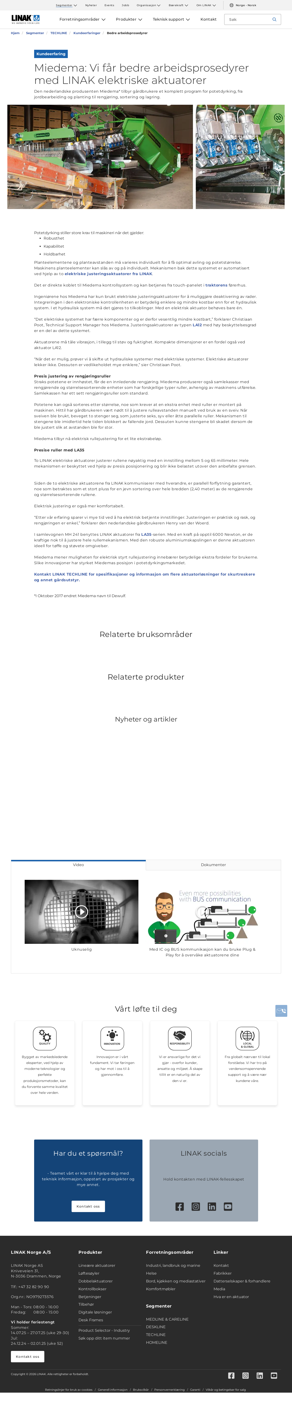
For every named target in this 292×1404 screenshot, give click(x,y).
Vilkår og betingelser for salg (226, 1389)
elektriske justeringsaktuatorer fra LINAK (108, 274)
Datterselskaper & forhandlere (242, 1281)
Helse (151, 1273)
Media (219, 1289)
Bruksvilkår (141, 1389)
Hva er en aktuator (231, 1297)
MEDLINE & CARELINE (167, 1319)
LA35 (146, 534)
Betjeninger (89, 1297)
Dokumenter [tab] (213, 865)
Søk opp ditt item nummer (104, 1338)
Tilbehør (86, 1304)
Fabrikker (223, 1273)
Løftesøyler (88, 1273)
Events (109, 5)
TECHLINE (156, 1334)
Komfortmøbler (160, 1289)
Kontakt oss (88, 1206)
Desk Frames (90, 1320)
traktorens (216, 285)
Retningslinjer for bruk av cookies (68, 1389)
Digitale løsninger (95, 1312)
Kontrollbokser (92, 1289)
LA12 (197, 325)
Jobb (125, 5)
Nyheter (91, 5)
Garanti (195, 1389)
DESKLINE (156, 1327)
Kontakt (221, 1265)
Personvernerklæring (169, 1389)
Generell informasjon (113, 1389)
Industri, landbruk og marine (173, 1265)
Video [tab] (78, 865)
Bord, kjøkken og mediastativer (175, 1281)
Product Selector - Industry (104, 1330)
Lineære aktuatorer (96, 1265)
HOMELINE (156, 1342)
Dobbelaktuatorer (95, 1281)
